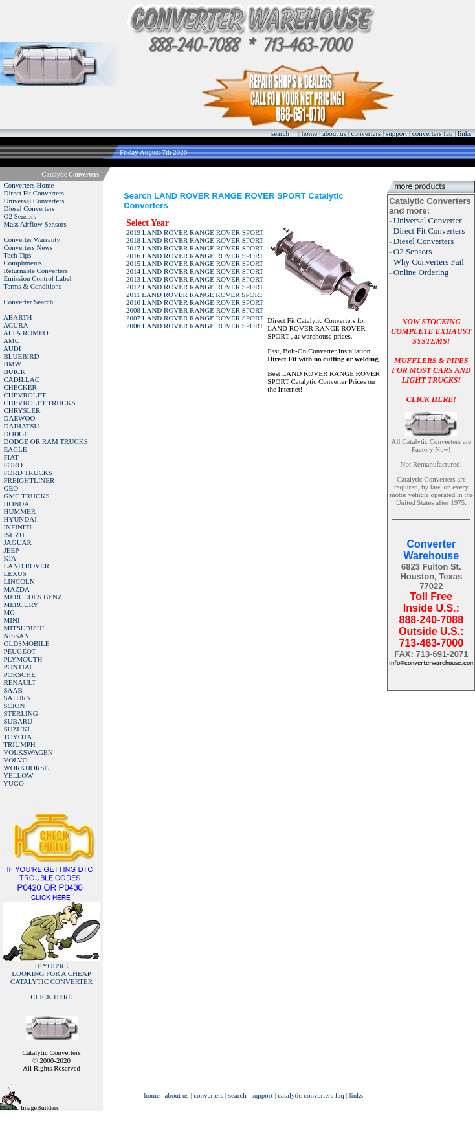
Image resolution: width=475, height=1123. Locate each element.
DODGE (16, 434)
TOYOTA (17, 736)
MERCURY (21, 604)
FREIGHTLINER (29, 480)
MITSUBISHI (24, 628)
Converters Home (29, 185)
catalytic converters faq (311, 1095)
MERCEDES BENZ (33, 597)
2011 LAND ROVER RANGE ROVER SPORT (194, 294)
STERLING (21, 713)
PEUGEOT (20, 651)
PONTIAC (19, 667)
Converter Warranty (32, 239)
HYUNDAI (20, 519)
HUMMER (20, 511)
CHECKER (20, 387)
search (280, 133)
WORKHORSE (26, 768)
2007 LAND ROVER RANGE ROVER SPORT (194, 318)
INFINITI (18, 527)
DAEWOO (20, 418)
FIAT (11, 457)
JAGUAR (18, 542)
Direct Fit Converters (34, 193)
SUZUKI (17, 729)
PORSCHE (20, 674)
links (464, 133)
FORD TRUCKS (28, 472)
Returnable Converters (36, 270)
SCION (14, 705)
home (309, 133)
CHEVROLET (25, 395)
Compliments (23, 263)
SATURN (18, 698)
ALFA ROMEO (26, 333)
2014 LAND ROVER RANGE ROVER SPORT (194, 271)
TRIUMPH (19, 744)
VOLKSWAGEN (27, 752)
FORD (13, 465)
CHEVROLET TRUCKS (40, 402)
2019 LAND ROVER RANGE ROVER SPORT (194, 232)
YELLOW (18, 775)
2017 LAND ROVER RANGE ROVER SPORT (194, 248)
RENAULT (20, 682)
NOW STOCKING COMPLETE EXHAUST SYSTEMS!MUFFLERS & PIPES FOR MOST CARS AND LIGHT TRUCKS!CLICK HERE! (431, 360)
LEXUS (15, 573)
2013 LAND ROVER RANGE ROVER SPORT (194, 279)
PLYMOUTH (23, 659)
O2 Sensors (20, 216)
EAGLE (15, 449)
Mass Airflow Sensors (35, 224)
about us (334, 133)
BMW (13, 364)
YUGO (13, 783)
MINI (12, 620)
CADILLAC (22, 379)
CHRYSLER (22, 410)
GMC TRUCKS (27, 496)
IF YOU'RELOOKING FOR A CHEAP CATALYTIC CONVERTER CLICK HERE (51, 981)
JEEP (11, 550)
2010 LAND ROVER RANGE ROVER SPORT (194, 302)
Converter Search (29, 302)
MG (10, 612)
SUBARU (18, 721)
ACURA (15, 325)
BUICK (15, 371)
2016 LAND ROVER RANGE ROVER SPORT (194, 256)
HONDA (17, 503)
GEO (11, 488)
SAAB (13, 690)
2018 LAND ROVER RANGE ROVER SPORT (194, 240)
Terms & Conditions (32, 286)
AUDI (12, 348)
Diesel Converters (29, 208)
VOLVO (15, 760)
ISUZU (14, 535)
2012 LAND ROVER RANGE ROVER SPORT (194, 287)
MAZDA (17, 589)
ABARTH (17, 317)
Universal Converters (34, 201)
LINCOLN (19, 581)
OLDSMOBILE (27, 643)
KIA (10, 558)
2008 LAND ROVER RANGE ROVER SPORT (194, 310)
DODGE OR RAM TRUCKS (46, 441)
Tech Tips (17, 255)
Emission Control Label (38, 278)
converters (366, 133)
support (396, 133)
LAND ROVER (27, 566)
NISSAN (17, 635)
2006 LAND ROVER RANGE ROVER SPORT (194, 325)
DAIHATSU (21, 426)
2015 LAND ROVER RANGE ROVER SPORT (194, 263)
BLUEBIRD (21, 356)
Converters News (28, 247)
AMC (11, 340)
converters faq (432, 133)
